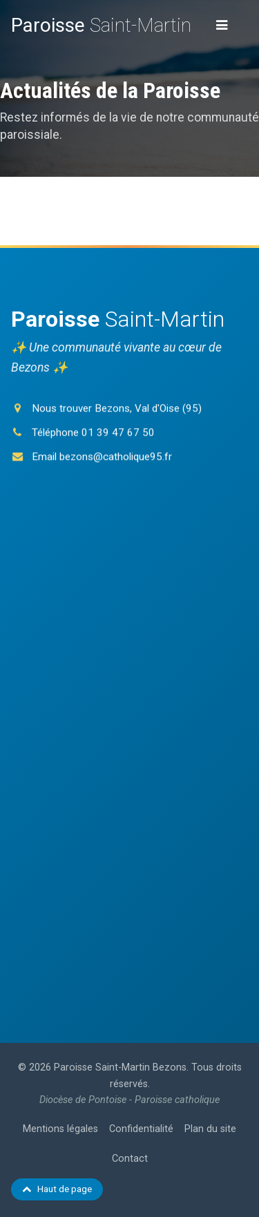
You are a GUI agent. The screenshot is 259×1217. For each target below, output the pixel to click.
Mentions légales (60, 1129)
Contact (130, 1159)
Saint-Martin (101, 25)
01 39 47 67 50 (118, 434)
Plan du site (210, 1129)
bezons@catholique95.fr (115, 458)
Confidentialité (141, 1129)
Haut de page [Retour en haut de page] (57, 1188)
